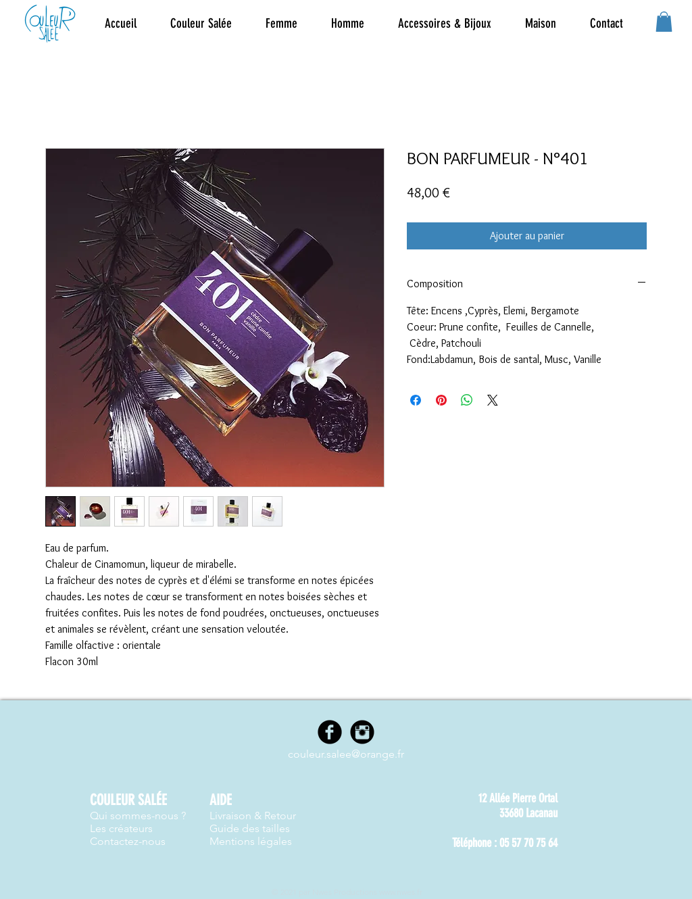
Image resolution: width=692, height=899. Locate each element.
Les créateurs (121, 828)
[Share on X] (493, 400)
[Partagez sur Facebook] (415, 400)
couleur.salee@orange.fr (346, 754)
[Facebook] (330, 732)
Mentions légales (250, 841)
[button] (281, 23)
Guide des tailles (249, 828)
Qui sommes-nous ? (138, 815)
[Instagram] (362, 732)
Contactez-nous (128, 841)
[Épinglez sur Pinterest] (441, 400)
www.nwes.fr (400, 892)
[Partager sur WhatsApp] (467, 400)
